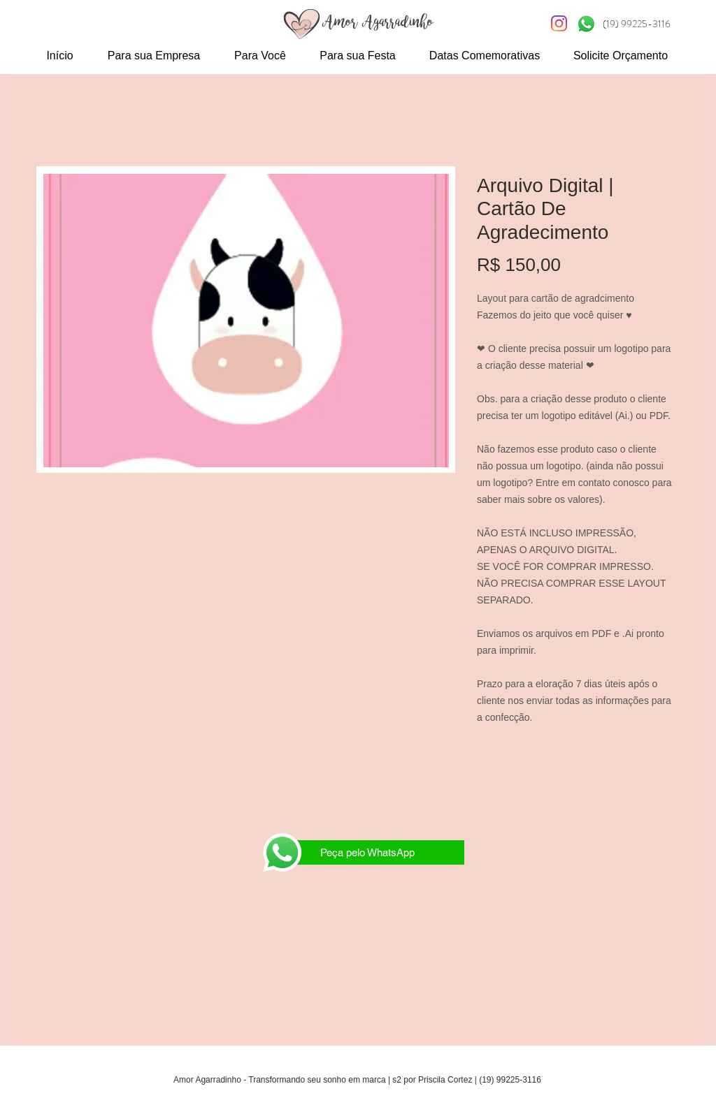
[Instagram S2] (559, 23)
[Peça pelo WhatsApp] (367, 852)
